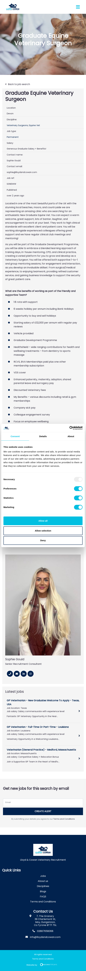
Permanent (13, 137)
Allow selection (43, 530)
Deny (43, 540)
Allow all (43, 520)
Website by (43, 965)
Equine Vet (34, 125)
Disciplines (43, 886)
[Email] (17, 674)
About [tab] (71, 436)
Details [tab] (43, 436)
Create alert (43, 811)
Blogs (43, 891)
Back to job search (19, 84)
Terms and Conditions (64, 819)
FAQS (43, 896)
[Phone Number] (10, 674)
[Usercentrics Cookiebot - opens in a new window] (69, 428)
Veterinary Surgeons (17, 125)
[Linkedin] (24, 674)
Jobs (43, 876)
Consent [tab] (15, 436)
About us (43, 881)
